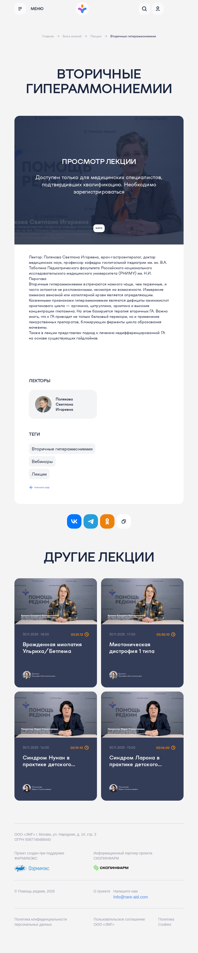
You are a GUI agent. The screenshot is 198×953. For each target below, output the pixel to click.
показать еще (46, 499)
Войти (99, 225)
